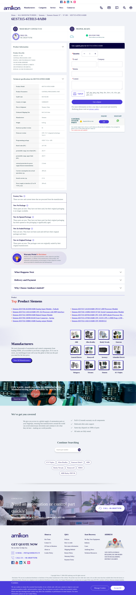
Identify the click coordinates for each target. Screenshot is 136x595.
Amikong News (89, 553)
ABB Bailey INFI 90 (68, 477)
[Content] (97, 85)
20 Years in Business (50, 549)
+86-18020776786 (31, 561)
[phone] (97, 74)
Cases (86, 549)
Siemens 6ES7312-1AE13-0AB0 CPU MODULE (89, 321)
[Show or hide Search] (124, 7)
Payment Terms (69, 563)
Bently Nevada (104, 343)
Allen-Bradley (90, 343)
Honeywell (90, 359)
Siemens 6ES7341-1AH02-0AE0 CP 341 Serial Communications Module (98, 312)
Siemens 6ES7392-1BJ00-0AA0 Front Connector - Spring (33, 318)
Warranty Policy (69, 559)
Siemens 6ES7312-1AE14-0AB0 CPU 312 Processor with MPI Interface (38, 312)
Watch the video (19, 402)
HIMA (80, 471)
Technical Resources (91, 556)
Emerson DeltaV (77, 466)
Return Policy (69, 556)
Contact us (71, 8)
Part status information (71, 549)
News (61, 8)
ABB (76, 343)
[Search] (80, 453)
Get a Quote (97, 102)
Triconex (90, 376)
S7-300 (65, 15)
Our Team (47, 542)
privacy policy (94, 109)
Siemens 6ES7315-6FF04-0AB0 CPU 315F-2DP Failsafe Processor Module (98, 315)
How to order (69, 546)
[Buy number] (90, 53)
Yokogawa (76, 376)
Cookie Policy (48, 556)
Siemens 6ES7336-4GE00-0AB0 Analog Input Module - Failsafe (36, 309)
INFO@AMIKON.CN (32, 556)
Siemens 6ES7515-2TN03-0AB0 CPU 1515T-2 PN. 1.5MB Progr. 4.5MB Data (98, 318)
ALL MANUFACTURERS (27, 15)
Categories (42, 8)
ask (104, 122)
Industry (87, 546)
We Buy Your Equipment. (92, 542)
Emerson (119, 343)
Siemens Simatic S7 (54, 15)
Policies (67, 542)
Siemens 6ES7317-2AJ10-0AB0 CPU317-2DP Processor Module (95, 309)
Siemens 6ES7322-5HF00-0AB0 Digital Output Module (33, 315)
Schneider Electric (119, 359)
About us (47, 553)
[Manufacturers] (130, 7)
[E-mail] (84, 64)
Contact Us (47, 546)
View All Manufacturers (22, 362)
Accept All (117, 588)
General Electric (76, 359)
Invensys (104, 359)
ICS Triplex (118, 376)
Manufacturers (29, 8)
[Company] (110, 64)
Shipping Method (70, 553)
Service (53, 8)
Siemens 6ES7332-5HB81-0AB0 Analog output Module (32, 321)
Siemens (42, 15)
